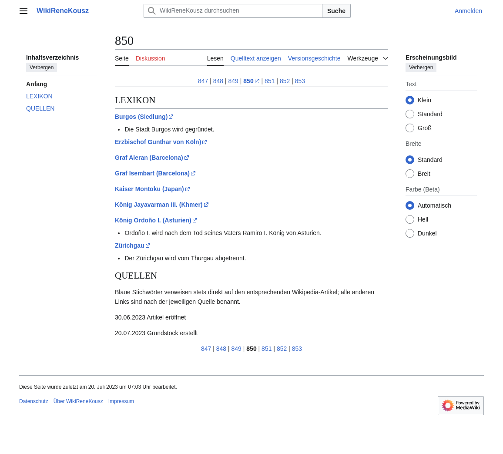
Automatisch (434, 205)
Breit (424, 173)
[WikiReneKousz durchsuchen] (233, 11)
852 (285, 80)
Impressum (121, 401)
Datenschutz (33, 401)
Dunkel (427, 233)
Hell (423, 219)
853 (300, 80)
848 (218, 80)
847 (203, 80)
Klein (424, 100)
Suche (336, 10)
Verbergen (42, 67)
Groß (425, 127)
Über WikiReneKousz (78, 401)
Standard (430, 114)
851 (270, 80)
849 (233, 80)
